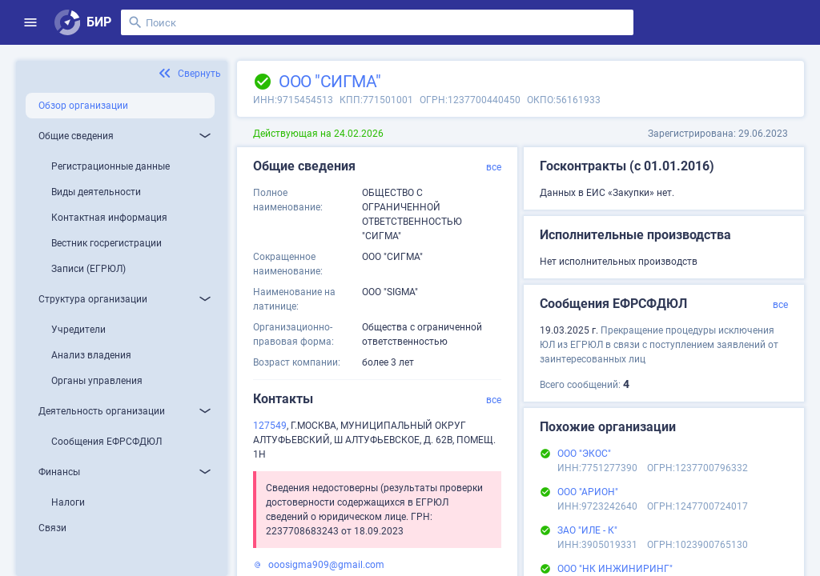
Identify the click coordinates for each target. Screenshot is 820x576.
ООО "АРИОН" (587, 492)
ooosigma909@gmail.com (326, 564)
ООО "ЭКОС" (584, 453)
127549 (270, 425)
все (493, 167)
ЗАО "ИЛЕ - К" (587, 530)
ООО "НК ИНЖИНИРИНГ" (615, 568)
